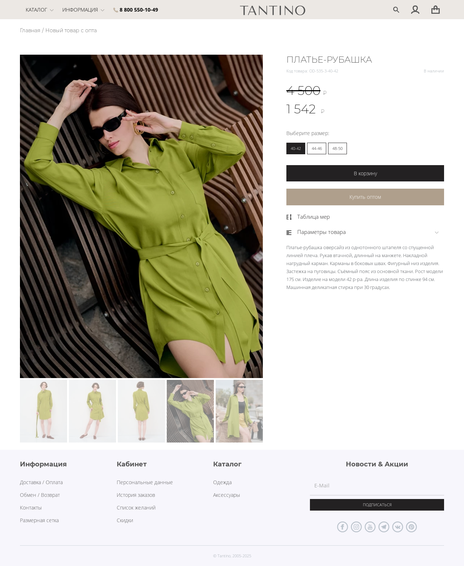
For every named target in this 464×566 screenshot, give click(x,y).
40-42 (296, 148)
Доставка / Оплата (41, 482)
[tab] (365, 232)
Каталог (40, 9)
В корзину (365, 173)
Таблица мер (308, 216)
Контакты (31, 507)
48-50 (337, 148)
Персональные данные (145, 482)
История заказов (136, 494)
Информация (83, 9)
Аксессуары (226, 494)
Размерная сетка (39, 520)
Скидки (125, 520)
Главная (30, 30)
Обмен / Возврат (40, 494)
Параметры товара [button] (316, 231)
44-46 (317, 148)
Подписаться (377, 504)
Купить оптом (365, 196)
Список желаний (136, 507)
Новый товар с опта (71, 30)
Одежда (222, 482)
